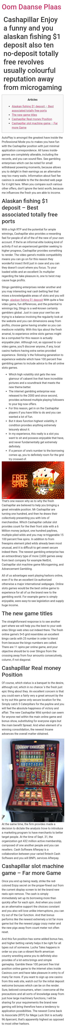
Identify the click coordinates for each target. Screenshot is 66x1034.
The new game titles (24, 115)
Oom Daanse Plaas (31, 7)
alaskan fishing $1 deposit (26, 300)
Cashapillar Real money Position (32, 119)
